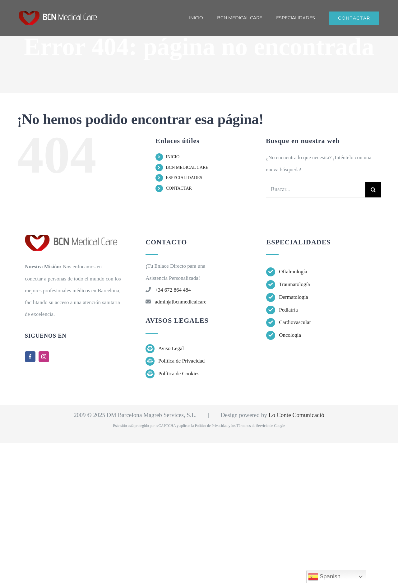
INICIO (173, 157)
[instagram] (44, 356)
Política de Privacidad (181, 361)
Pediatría (288, 310)
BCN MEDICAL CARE (187, 167)
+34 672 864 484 (173, 290)
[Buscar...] (315, 189)
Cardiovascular (295, 322)
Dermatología (293, 297)
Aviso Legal (171, 348)
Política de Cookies (178, 374)
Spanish (324, 577)
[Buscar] (373, 189)
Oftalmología (293, 272)
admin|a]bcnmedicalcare (180, 302)
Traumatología (294, 284)
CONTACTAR (179, 188)
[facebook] (30, 356)
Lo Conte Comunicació (296, 415)
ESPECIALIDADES (184, 177)
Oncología (290, 335)
